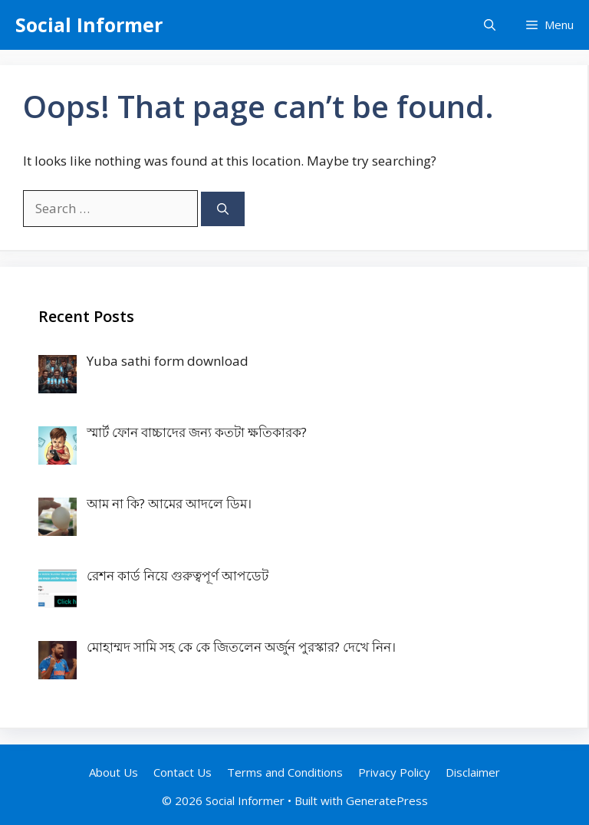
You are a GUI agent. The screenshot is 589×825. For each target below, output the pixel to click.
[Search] (223, 209)
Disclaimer (473, 772)
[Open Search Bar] (490, 25)
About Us (113, 772)
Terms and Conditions (285, 772)
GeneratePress (387, 800)
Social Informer (89, 25)
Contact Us (182, 772)
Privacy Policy (394, 772)
